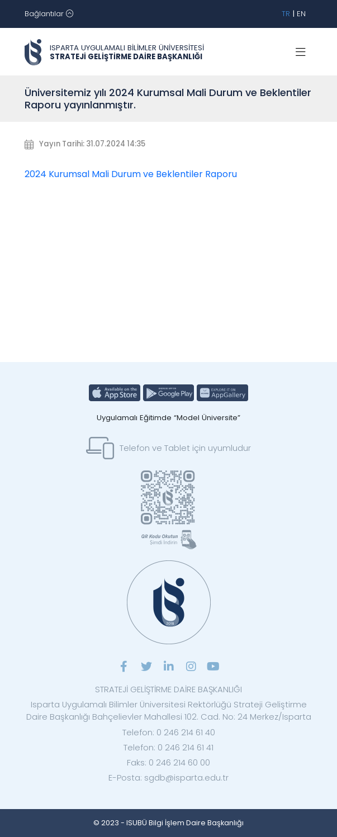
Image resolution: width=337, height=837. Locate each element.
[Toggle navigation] (49, 14)
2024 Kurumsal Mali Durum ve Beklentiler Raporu (131, 174)
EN (301, 13)
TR (286, 13)
